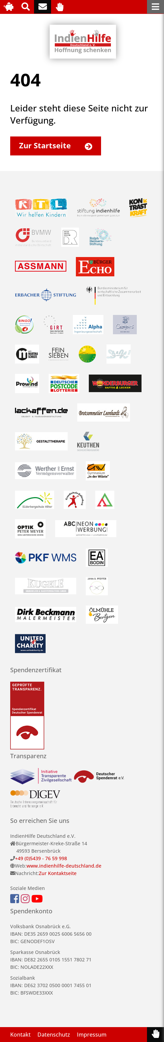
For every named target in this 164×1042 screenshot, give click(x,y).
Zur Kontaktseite (58, 873)
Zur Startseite (59, 145)
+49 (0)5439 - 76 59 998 (41, 858)
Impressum (91, 1034)
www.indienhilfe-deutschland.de (64, 866)
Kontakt (20, 1034)
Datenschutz (53, 1034)
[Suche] (25, 7)
